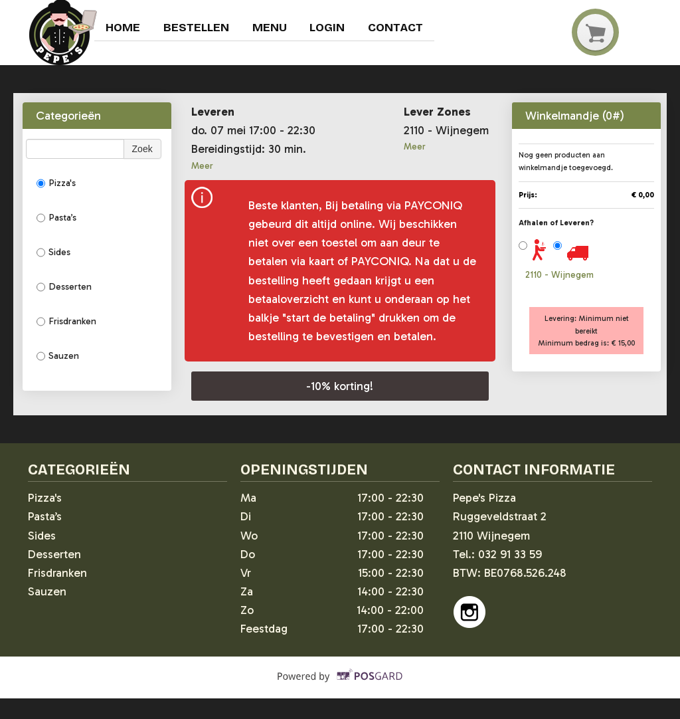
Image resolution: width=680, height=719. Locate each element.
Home (123, 28)
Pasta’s (56, 218)
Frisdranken (66, 321)
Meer (202, 165)
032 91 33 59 (510, 554)
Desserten (64, 287)
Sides (53, 252)
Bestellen (197, 28)
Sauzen (58, 356)
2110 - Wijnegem (559, 274)
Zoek (142, 149)
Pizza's (56, 183)
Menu (270, 28)
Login (329, 28)
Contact (398, 28)
